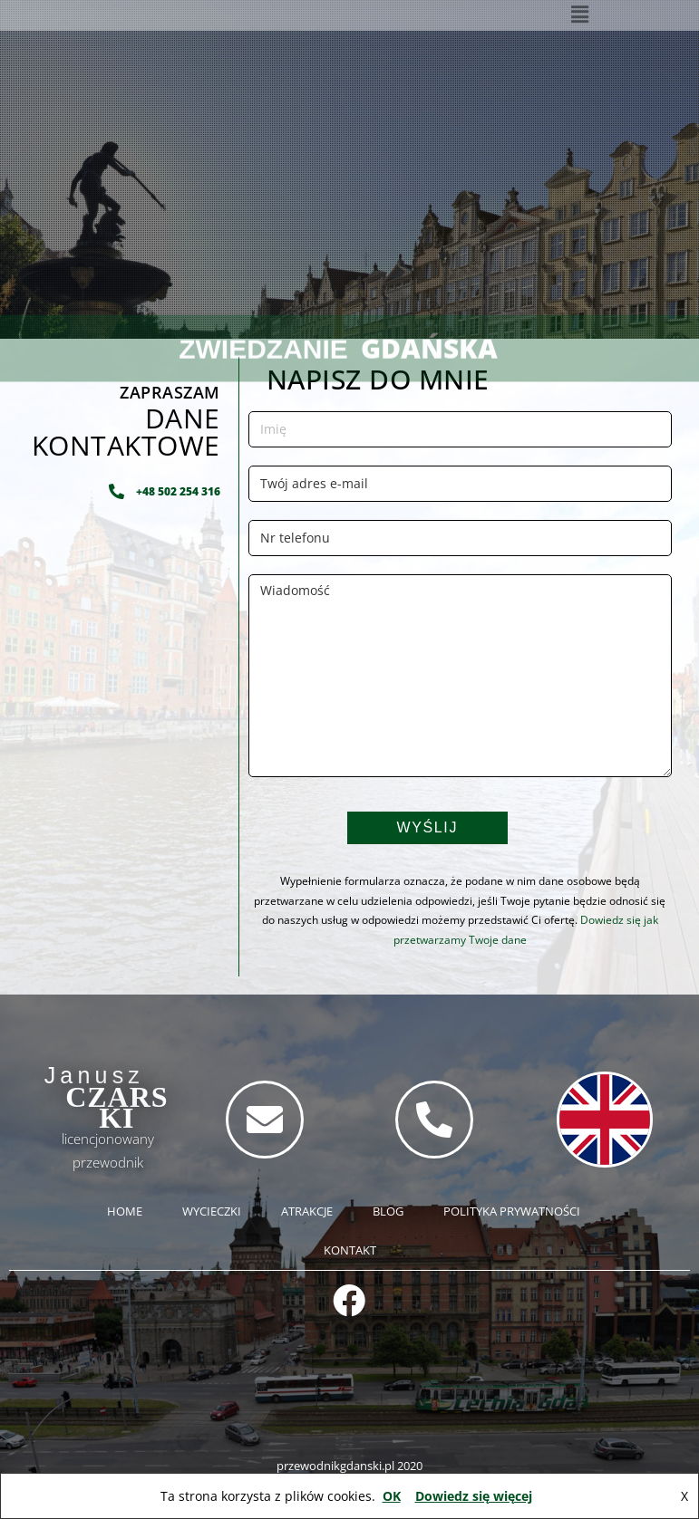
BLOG (388, 1211)
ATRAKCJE (307, 1211)
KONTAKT (350, 1250)
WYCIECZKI (211, 1211)
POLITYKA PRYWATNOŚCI (511, 1211)
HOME (124, 1211)
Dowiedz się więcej (473, 1496)
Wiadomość (460, 675)
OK (392, 1496)
